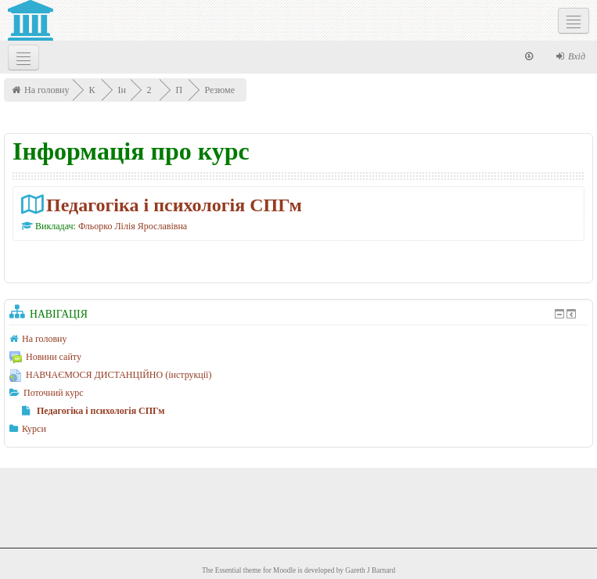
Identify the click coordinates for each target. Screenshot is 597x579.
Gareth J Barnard (370, 570)
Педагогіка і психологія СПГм (174, 204)
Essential (228, 570)
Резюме (221, 90)
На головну (47, 90)
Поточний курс (53, 392)
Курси (34, 428)
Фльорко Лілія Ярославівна (132, 226)
